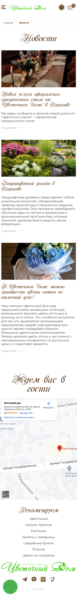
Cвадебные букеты (38, 543)
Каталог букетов (38, 524)
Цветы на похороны (39, 555)
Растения (38, 530)
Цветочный (39, 518)
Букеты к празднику (38, 537)
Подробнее (8, 127)
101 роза (38, 549)
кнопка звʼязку (10, 587)
